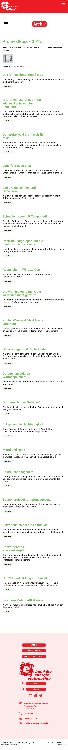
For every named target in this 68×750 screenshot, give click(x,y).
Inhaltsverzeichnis (34, 657)
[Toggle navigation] (63, 5)
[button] (8, 86)
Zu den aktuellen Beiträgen (14, 66)
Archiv (34, 645)
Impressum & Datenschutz (10, 744)
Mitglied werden (34, 651)
